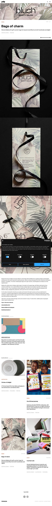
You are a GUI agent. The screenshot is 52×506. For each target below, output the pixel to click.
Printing (12, 32)
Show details (45, 260)
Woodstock (6, 337)
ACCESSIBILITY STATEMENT (47, 501)
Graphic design (5, 32)
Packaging (12, 390)
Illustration (38, 472)
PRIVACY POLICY (41, 501)
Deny (10, 264)
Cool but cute (30, 461)
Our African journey (32, 401)
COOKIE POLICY (36, 501)
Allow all (42, 264)
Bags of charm (5, 457)
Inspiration (4, 379)
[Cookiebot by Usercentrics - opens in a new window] (45, 241)
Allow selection (26, 264)
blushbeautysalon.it (5, 309)
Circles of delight (6, 382)
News (2, 22)
